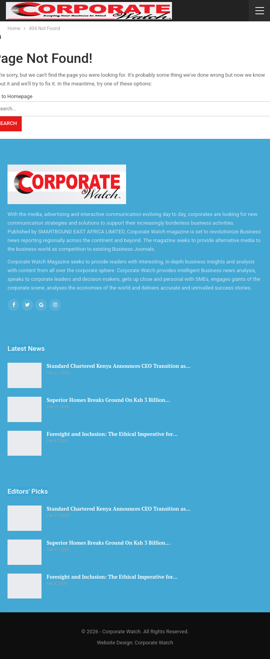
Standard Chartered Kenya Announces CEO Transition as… (119, 365)
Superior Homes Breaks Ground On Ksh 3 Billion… (108, 399)
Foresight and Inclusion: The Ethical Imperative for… (112, 433)
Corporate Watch (154, 643)
